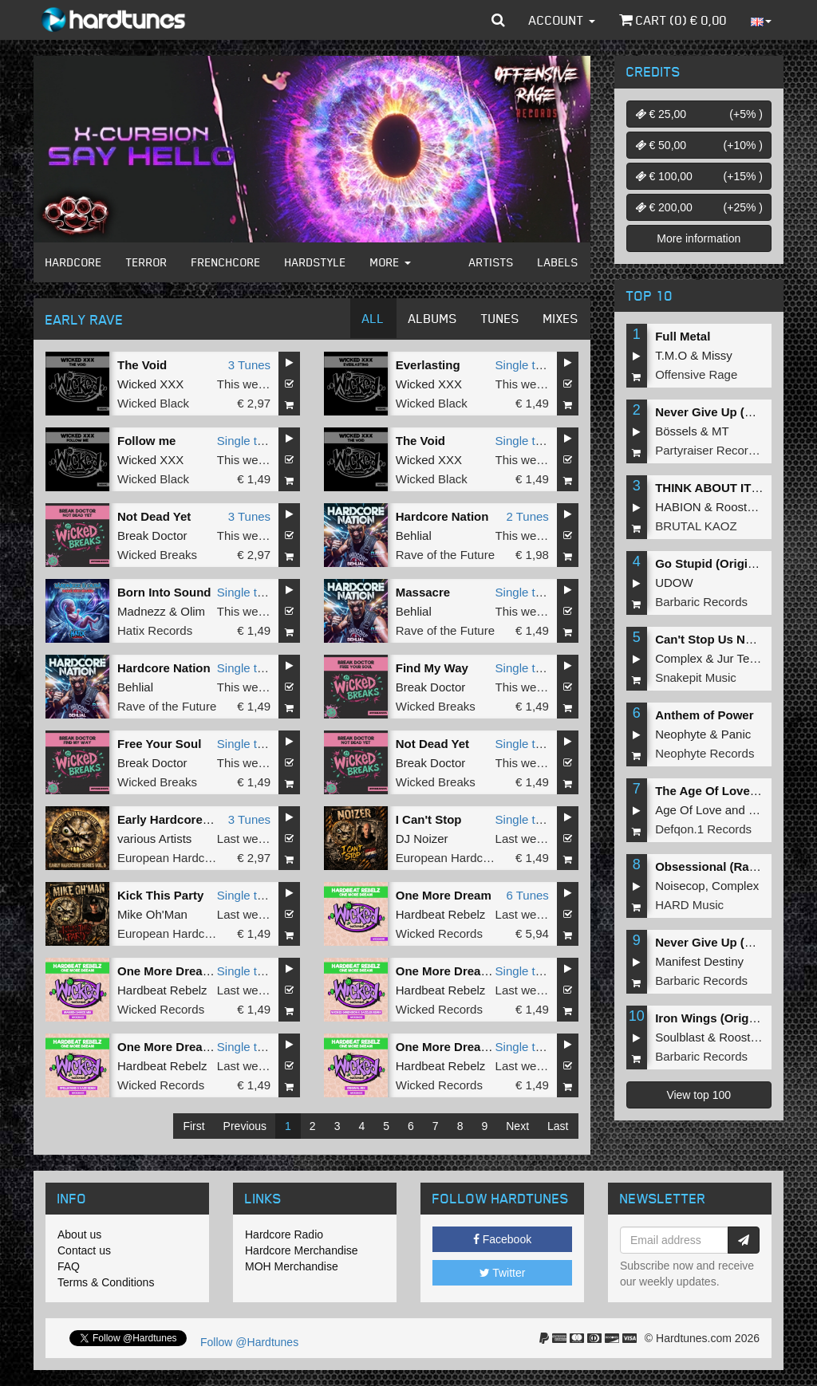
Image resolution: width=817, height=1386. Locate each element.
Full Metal (682, 336)
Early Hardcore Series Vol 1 (195, 819)
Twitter (503, 1272)
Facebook (502, 1239)
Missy (717, 355)
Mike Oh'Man (152, 914)
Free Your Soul (159, 743)
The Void (142, 365)
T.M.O (671, 355)
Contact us (84, 1250)
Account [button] (562, 20)
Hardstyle (315, 262)
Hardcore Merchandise (301, 1250)
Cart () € (673, 20)
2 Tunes (527, 516)
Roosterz (740, 507)
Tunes (500, 318)
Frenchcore (226, 262)
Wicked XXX (150, 384)
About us (79, 1234)
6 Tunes (527, 895)
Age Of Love (688, 810)
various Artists (154, 838)
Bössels (676, 431)
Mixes (560, 318)
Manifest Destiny (699, 961)
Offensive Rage (696, 374)
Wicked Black (153, 403)
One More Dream (443, 895)
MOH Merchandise (291, 1266)
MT (720, 431)
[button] (498, 20)
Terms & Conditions (105, 1282)
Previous (244, 1126)
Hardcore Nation (442, 516)
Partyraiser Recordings (716, 450)
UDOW (674, 582)
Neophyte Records (704, 753)
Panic (736, 734)
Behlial (414, 535)
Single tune (525, 365)
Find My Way (432, 668)
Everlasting (428, 365)
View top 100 (698, 1095)
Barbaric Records (701, 601)
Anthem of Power (704, 715)
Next (517, 1126)
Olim (192, 611)
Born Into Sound (164, 592)
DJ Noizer (422, 838)
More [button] (390, 262)
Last (557, 1126)
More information (698, 238)
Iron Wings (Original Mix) (725, 1018)
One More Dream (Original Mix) (483, 1046)
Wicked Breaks (157, 554)
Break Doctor (152, 535)
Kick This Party (160, 895)
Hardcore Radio (284, 1234)
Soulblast (680, 1037)
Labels (558, 262)
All (373, 318)
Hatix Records (154, 630)
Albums (432, 318)
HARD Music (689, 905)
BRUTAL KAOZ (696, 526)
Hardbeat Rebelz (441, 914)
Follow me (146, 440)
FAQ (68, 1266)
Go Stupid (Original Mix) (723, 563)
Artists (491, 262)
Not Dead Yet (154, 516)
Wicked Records (439, 933)
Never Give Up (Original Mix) (736, 412)
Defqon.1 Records (703, 829)
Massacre (423, 592)
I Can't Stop (429, 819)
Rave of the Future (445, 554)
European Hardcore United (188, 857)
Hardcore (73, 262)
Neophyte (680, 734)
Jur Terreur (746, 658)
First (193, 1126)
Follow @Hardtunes (249, 1342)
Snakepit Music (695, 677)
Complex (678, 658)
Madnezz (141, 611)
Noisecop (680, 885)
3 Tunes (249, 365)
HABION (678, 507)
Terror (147, 262)
